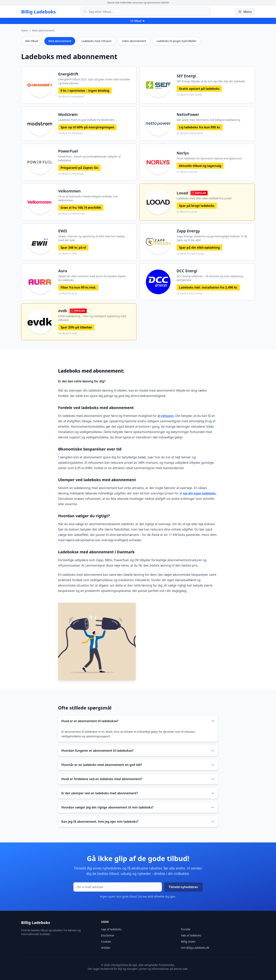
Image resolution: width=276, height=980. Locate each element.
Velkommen (69, 191)
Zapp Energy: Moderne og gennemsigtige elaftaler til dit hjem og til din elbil (212, 238)
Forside (185, 929)
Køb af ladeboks (191, 935)
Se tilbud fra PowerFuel (70, 173)
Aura (62, 270)
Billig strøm (188, 941)
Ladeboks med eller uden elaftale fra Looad (204, 198)
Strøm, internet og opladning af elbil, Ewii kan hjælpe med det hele (91, 238)
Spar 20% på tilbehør (76, 327)
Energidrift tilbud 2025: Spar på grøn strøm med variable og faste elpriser (94, 81)
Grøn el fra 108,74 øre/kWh (81, 207)
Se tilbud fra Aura (67, 293)
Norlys (183, 153)
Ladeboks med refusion (96, 41)
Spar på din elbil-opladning (199, 247)
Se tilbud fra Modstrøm (70, 133)
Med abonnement (43, 30)
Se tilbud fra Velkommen (71, 213)
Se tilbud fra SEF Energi (189, 94)
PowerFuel (68, 151)
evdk (62, 310)
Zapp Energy (188, 230)
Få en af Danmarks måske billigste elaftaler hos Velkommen (88, 198)
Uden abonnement (134, 41)
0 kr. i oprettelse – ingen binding (85, 90)
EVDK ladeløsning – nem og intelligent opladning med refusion (92, 318)
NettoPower (188, 114)
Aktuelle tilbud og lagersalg (200, 166)
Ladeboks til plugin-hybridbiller (176, 41)
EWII (62, 230)
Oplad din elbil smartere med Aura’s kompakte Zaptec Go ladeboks (92, 278)
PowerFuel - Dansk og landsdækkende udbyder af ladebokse (89, 158)
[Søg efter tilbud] (145, 12)
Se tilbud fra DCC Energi (189, 293)
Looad (182, 193)
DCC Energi (187, 270)
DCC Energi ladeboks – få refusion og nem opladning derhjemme (210, 278)
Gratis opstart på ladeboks (199, 89)
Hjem (24, 30)
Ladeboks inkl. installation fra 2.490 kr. (208, 287)
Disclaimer (107, 935)
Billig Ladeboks (38, 12)
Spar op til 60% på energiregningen (87, 127)
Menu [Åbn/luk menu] (245, 12)
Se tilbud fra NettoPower (190, 133)
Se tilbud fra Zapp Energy (190, 253)
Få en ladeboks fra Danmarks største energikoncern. (210, 158)
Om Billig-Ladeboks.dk (195, 947)
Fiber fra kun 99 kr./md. (78, 287)
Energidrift (68, 74)
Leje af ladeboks (111, 929)
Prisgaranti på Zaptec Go (79, 168)
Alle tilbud (31, 41)
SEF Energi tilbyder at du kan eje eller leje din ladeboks (211, 81)
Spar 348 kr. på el (73, 247)
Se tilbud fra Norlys (187, 171)
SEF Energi (186, 75)
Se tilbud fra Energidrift (70, 96)
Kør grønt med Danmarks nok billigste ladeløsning (208, 120)
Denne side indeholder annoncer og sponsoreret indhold (138, 2)
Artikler (105, 947)
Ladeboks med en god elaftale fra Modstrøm (86, 120)
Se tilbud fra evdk (67, 333)
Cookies (106, 941)
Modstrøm (68, 114)
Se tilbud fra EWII (67, 253)
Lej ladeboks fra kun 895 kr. (199, 127)
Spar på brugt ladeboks (196, 206)
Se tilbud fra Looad (187, 211)
